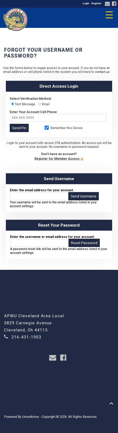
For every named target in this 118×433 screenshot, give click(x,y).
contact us (102, 72)
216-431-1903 (26, 337)
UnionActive (30, 417)
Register (96, 3)
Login (86, 3)
